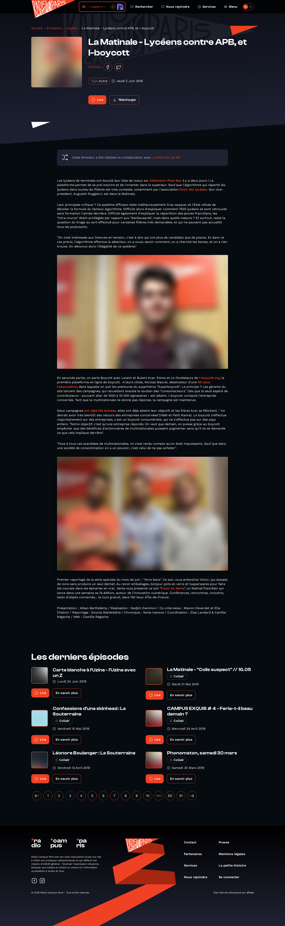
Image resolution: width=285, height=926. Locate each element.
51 (181, 796)
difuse (250, 892)
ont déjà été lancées (100, 410)
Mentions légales (234, 854)
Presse (226, 842)
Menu (230, 6)
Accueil (37, 28)
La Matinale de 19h (166, 157)
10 (147, 796)
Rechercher (141, 6)
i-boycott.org (209, 378)
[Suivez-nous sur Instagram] (42, 881)
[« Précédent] (36, 795)
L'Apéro (71, 28)
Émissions (54, 28)
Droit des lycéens (193, 189)
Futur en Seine (172, 588)
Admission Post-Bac (166, 180)
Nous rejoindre (175, 6)
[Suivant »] (192, 795)
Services (207, 6)
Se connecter (231, 877)
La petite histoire (234, 865)
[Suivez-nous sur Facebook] (34, 881)
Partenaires (195, 854)
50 (170, 796)
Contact (192, 842)
